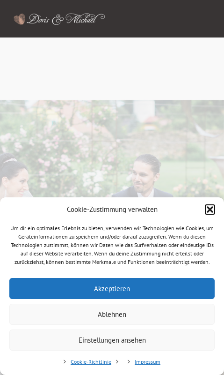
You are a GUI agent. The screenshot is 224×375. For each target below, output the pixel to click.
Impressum (147, 361)
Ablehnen (112, 314)
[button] (210, 209)
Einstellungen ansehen (112, 340)
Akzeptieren (112, 288)
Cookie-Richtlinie (91, 361)
